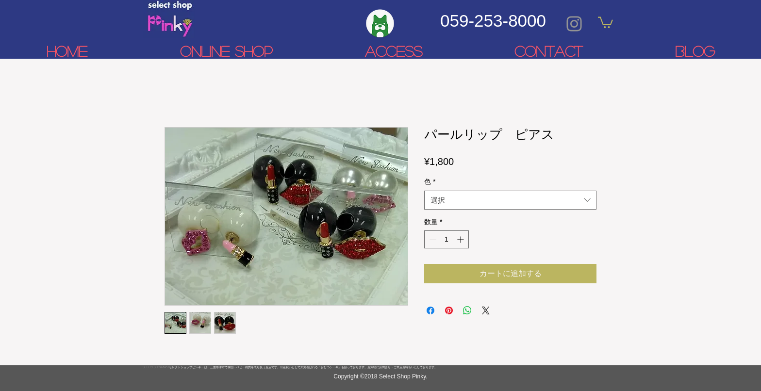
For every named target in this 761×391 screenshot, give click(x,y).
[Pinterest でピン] (449, 310)
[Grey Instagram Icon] (574, 24)
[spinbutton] (446, 239)
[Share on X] (486, 310)
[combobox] (510, 200)
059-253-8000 (493, 20)
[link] (605, 22)
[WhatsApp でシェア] (467, 310)
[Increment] (461, 239)
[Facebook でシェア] (430, 310)
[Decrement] (432, 239)
